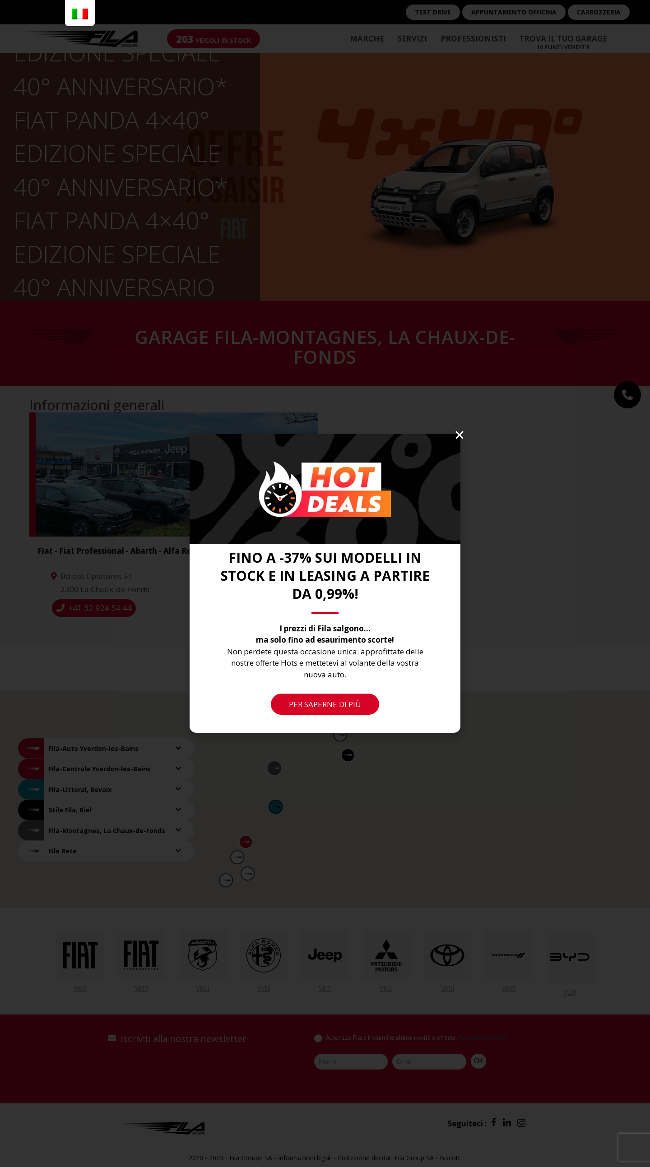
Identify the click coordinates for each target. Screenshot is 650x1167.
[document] (325, 583)
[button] (459, 435)
